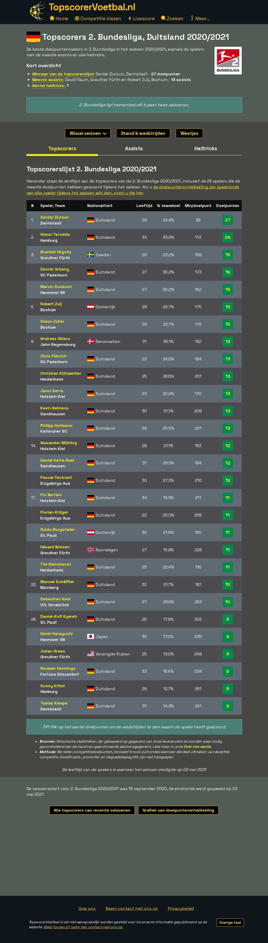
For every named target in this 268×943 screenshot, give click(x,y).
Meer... (200, 18)
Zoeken (172, 18)
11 (228, 498)
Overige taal (230, 922)
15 (227, 307)
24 (228, 237)
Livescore (141, 18)
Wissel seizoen (88, 133)
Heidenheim (51, 379)
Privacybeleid (181, 908)
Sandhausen (52, 413)
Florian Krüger (54, 512)
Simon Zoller (52, 321)
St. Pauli (48, 535)
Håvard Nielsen (55, 546)
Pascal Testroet (56, 477)
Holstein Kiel (52, 396)
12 (227, 446)
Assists (134, 148)
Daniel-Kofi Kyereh (58, 616)
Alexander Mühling (58, 442)
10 (227, 584)
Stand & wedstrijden (143, 133)
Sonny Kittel (52, 685)
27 (227, 220)
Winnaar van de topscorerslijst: (63, 73)
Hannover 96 (52, 292)
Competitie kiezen (98, 18)
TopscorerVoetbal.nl (92, 7)
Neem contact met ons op (132, 908)
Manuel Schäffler (57, 581)
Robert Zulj (51, 303)
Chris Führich (53, 356)
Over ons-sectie (197, 746)
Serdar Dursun (54, 217)
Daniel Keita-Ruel (57, 460)
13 (227, 342)
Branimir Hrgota (55, 251)
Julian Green (52, 651)
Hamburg (49, 240)
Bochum (48, 309)
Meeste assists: (48, 79)
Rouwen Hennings (57, 668)
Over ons (87, 908)
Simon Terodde (55, 234)
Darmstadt (51, 223)
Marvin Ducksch (56, 286)
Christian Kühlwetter (60, 373)
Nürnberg (49, 587)
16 (227, 255)
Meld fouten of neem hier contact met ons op (83, 927)
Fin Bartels (51, 494)
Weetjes (189, 133)
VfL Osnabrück (54, 604)
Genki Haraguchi (56, 633)
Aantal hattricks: (48, 85)
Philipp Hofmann (56, 425)
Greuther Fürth (55, 257)
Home (59, 18)
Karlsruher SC (53, 431)
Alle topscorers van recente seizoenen (92, 810)
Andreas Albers (55, 338)
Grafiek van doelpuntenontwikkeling (178, 810)
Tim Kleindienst (55, 564)
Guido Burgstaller (57, 529)
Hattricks (205, 148)
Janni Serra (51, 390)
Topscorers (62, 148)
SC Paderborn (54, 275)
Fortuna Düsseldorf (59, 674)
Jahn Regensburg (57, 344)
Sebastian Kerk (55, 598)
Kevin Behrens (54, 408)
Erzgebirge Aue (55, 483)
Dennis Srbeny (54, 269)
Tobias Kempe (54, 703)
